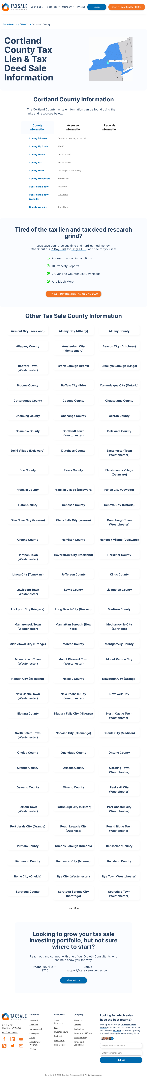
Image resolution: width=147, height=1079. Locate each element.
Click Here (63, 194)
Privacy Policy (80, 1037)
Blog (56, 1027)
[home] (14, 7)
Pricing (81, 6)
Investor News (61, 1032)
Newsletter (59, 1040)
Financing (33, 1024)
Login (97, 7)
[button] (36, 7)
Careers (77, 1024)
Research (33, 1020)
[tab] (37, 127)
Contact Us (79, 1029)
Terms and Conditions (79, 1043)
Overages (34, 1033)
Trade (32, 1037)
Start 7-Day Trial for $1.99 (126, 7)
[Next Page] (73, 908)
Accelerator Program (34, 1043)
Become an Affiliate (83, 1033)
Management (35, 1029)
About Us (78, 1020)
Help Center (59, 1045)
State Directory (58, 1021)
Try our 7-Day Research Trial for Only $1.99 (73, 293)
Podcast (58, 1036)
